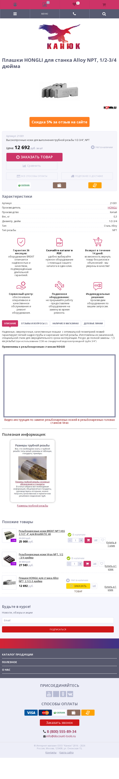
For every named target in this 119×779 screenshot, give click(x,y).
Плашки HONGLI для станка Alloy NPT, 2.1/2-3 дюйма (38, 580)
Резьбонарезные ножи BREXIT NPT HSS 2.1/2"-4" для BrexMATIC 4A (42, 533)
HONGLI (112, 207)
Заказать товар (34, 157)
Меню (44, 13)
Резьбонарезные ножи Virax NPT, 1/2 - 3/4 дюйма (41, 556)
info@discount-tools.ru (61, 736)
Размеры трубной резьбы (32, 473)
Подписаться (58, 629)
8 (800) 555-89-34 (61, 731)
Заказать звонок (59, 722)
